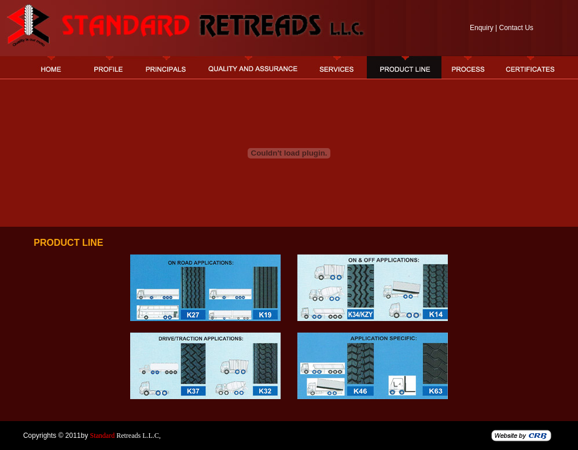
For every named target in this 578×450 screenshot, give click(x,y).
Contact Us (516, 28)
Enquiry (482, 28)
